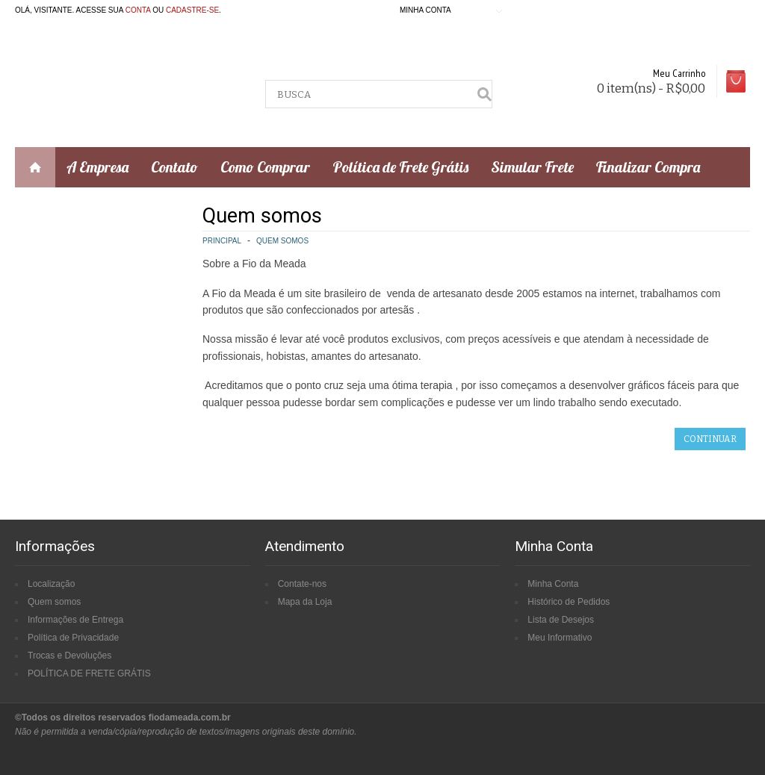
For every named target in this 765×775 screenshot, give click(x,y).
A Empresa (97, 167)
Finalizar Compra (648, 167)
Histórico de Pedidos (568, 602)
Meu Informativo (559, 637)
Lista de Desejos (560, 619)
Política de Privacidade (73, 637)
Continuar (710, 439)
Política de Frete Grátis (400, 167)
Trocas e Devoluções (69, 655)
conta (138, 10)
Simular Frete (532, 167)
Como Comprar (265, 167)
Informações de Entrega (75, 619)
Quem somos (282, 241)
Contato (174, 167)
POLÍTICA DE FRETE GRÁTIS (89, 673)
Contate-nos (302, 584)
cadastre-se (192, 10)
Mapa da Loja (305, 602)
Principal (221, 241)
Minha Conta (552, 584)
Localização (51, 584)
